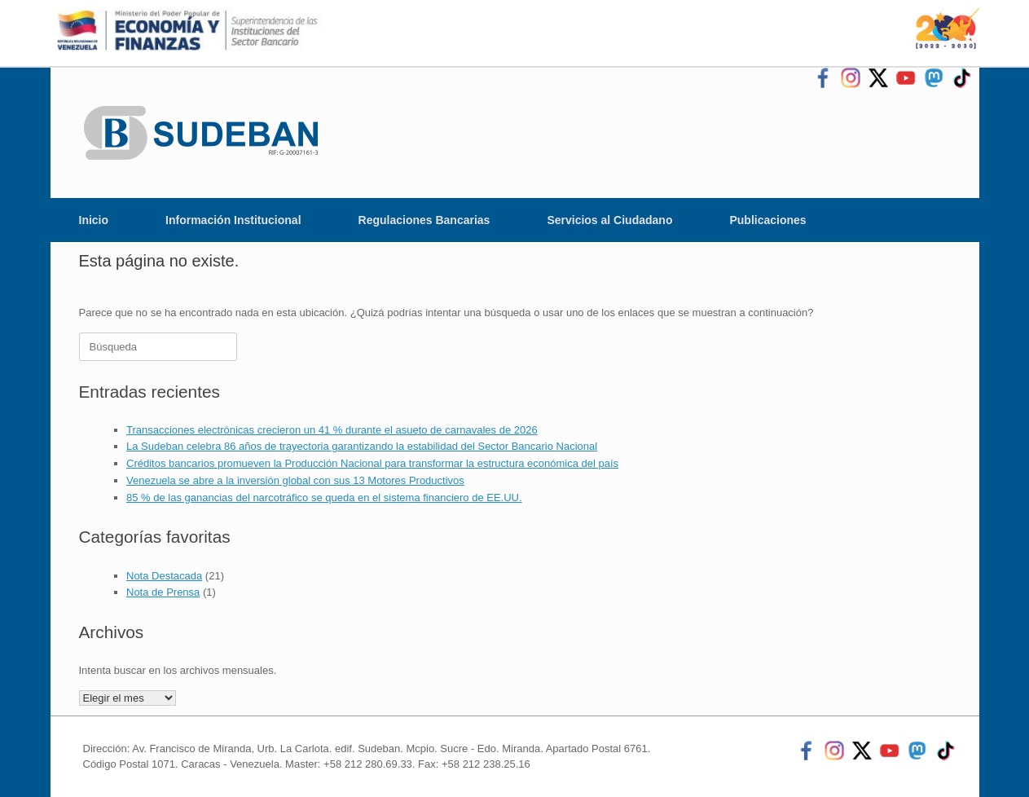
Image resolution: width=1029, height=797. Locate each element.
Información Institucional (233, 220)
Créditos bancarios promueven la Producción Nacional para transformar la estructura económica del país (372, 463)
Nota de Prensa (163, 592)
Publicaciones (767, 220)
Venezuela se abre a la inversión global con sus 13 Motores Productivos (295, 480)
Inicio (94, 220)
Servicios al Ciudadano (609, 220)
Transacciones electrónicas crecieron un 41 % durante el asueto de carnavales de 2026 (332, 430)
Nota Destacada (164, 576)
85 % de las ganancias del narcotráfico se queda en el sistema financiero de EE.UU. (324, 497)
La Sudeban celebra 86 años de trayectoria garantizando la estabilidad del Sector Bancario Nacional (361, 446)
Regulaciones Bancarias (424, 220)
